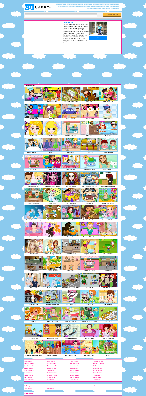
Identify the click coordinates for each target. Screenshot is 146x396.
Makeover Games (62, 6)
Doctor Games (51, 363)
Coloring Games (97, 4)
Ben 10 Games (74, 377)
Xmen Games (51, 377)
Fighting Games (86, 6)
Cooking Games (88, 4)
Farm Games (28, 361)
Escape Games (94, 6)
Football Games (97, 375)
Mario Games (28, 373)
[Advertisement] (41, 36)
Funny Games (77, 6)
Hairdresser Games (30, 366)
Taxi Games (50, 370)
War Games (91, 8)
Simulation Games (75, 366)
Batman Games (29, 380)
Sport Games (97, 8)
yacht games (74, 386)
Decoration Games (61, 4)
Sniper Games (28, 375)
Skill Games (70, 4)
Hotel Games (74, 361)
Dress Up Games (114, 6)
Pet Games (96, 366)
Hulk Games (51, 380)
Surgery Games (74, 363)
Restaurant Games (98, 363)
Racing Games (114, 8)
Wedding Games (98, 361)
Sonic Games (74, 380)
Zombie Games (74, 375)
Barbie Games (51, 368)
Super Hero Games (78, 4)
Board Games (105, 4)
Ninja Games (74, 373)
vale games (96, 386)
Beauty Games (97, 368)
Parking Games (97, 370)
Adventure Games (113, 4)
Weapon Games (52, 375)
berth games (51, 386)
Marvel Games (97, 377)
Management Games (53, 366)
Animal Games (28, 368)
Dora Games (74, 368)
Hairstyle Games (29, 370)
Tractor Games (74, 370)
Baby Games (51, 361)
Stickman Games (52, 373)
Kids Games (70, 6)
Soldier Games (97, 373)
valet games (28, 388)
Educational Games (104, 6)
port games (50, 388)
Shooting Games (106, 8)
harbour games (28, 386)
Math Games (96, 380)
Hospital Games (29, 363)
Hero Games (28, 377)
